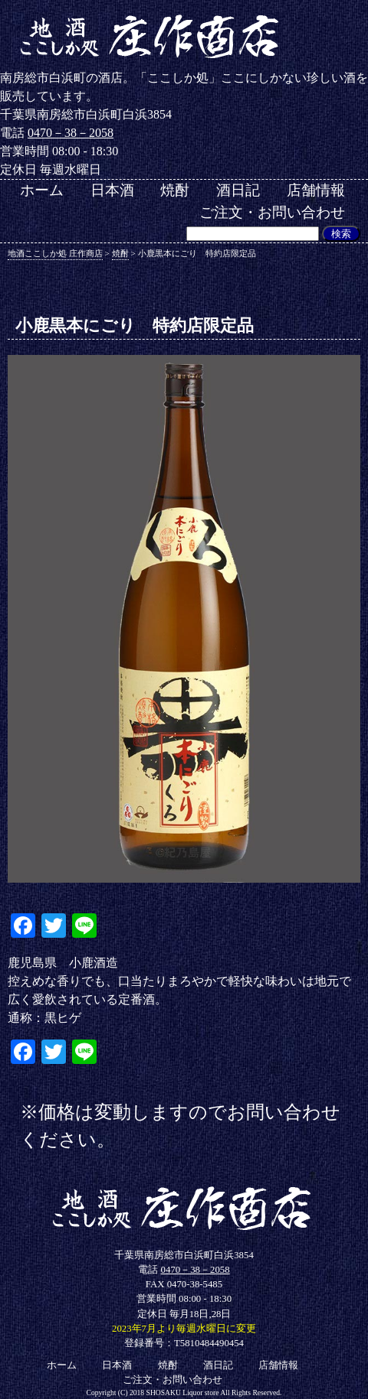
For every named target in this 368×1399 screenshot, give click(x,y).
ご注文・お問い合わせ (272, 212)
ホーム (42, 190)
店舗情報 (316, 190)
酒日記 (238, 190)
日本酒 (112, 190)
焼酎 (174, 190)
